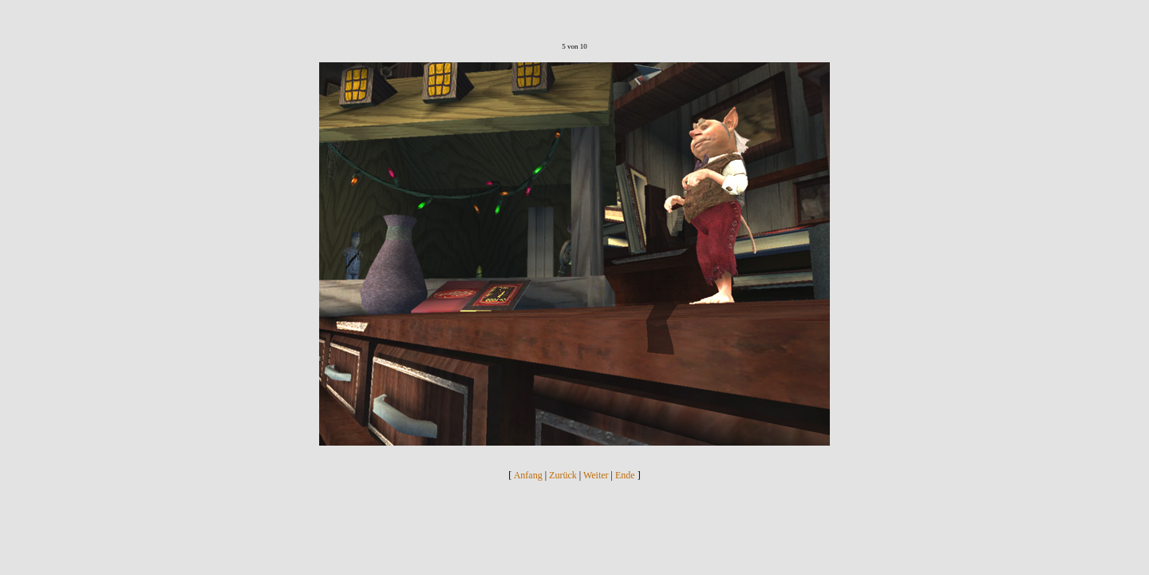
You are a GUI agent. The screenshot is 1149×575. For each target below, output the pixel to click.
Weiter (596, 475)
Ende (625, 475)
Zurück (563, 475)
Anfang (528, 475)
